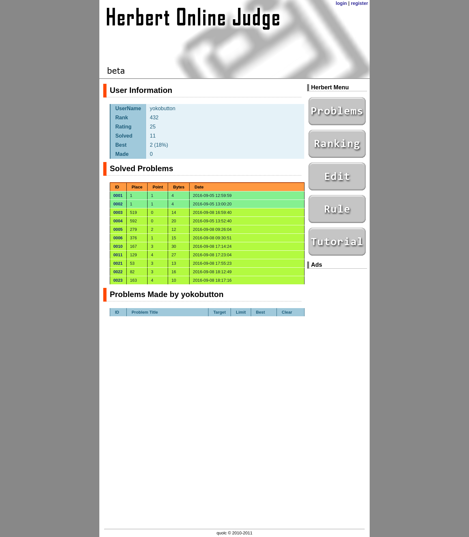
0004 (117, 220)
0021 (117, 263)
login (341, 3)
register (359, 3)
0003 (117, 212)
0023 (117, 280)
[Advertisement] (337, 372)
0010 (117, 246)
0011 (117, 254)
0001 (117, 195)
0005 (117, 229)
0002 (117, 203)
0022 (117, 271)
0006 (117, 237)
